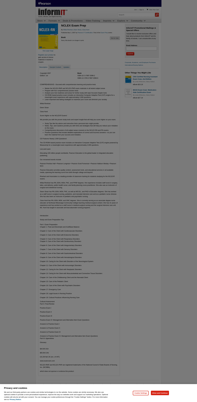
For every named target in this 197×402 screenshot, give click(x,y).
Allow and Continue (160, 397)
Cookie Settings (140, 397)
